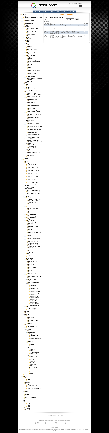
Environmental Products (32, 326)
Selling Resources (28, 22)
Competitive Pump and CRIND (35, 276)
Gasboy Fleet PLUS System (33, 170)
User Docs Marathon (34, 297)
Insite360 (27, 311)
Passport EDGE (32, 69)
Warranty (32, 373)
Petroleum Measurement (34, 117)
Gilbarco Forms (30, 253)
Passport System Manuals (31, 397)
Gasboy (27, 26)
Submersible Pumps (33, 132)
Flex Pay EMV (32, 264)
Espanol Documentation (33, 208)
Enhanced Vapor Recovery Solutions (34, 94)
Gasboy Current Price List (32, 28)
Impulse (30, 64)
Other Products (32, 66)
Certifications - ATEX (34, 335)
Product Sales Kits (31, 55)
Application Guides (28, 16)
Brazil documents (29, 23)
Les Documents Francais (34, 212)
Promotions (29, 75)
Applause (31, 57)
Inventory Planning (32, 108)
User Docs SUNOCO (34, 303)
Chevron (30, 79)
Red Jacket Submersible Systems (41, 429)
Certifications (31, 317)
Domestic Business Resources (33, 197)
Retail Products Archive (32, 406)
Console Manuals (33, 337)
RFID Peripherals (32, 273)
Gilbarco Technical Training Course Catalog (33, 17)
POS (27, 402)
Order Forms (29, 47)
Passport (30, 67)
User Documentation (33, 284)
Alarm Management (33, 99)
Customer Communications (32, 393)
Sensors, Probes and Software (35, 122)
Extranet (81, 3)
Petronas (30, 272)
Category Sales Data (31, 93)
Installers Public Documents (34, 246)
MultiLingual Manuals (34, 352)
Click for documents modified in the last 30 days (54, 17)
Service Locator (70, 3)
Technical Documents (30, 20)
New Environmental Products (34, 116)
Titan (30, 235)
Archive (25, 376)
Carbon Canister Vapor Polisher (35, 96)
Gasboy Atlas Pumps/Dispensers (33, 166)
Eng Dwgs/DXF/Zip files (33, 241)
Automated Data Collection (34, 100)
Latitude (30, 231)
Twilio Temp (26, 374)
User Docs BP (33, 285)
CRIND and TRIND (32, 262)
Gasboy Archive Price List (32, 387)
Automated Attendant (33, 261)
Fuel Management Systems (34, 61)
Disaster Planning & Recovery (35, 200)
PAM (30, 249)
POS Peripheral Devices (34, 282)
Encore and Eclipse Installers (34, 226)
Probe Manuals (33, 359)
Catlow (27, 25)
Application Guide (33, 334)
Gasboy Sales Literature (32, 35)
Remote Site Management (32, 306)
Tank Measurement (32, 155)
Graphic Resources (33, 44)
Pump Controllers (32, 321)
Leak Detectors (32, 318)
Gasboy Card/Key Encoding (32, 167)
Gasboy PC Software (31, 179)
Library (24, 14)
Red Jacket (28, 87)
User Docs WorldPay (34, 305)
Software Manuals (34, 365)
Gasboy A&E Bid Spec (31, 164)
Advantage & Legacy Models (34, 222)
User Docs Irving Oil (34, 296)
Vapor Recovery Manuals (35, 371)
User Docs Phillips (34, 300)
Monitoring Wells (32, 150)
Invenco (27, 312)
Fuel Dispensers (30, 220)
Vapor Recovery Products (34, 123)
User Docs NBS (33, 299)
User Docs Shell (33, 302)
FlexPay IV (31, 270)
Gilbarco (27, 37)
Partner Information (30, 394)
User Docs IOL (33, 294)
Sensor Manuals (33, 362)
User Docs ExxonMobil (34, 290)
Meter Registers (79, 429)
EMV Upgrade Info (31, 41)
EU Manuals (31, 341)
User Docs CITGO (34, 288)
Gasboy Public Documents (32, 182)
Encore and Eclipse (33, 225)
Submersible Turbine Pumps (33, 88)
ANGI (27, 161)
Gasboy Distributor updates (32, 29)
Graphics (29, 43)
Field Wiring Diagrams (33, 243)
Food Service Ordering (31, 214)
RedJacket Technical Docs (32, 315)
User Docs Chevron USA (35, 287)
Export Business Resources (32, 206)
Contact (47, 415)
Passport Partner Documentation (30, 19)
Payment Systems (32, 73)
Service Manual (32, 250)
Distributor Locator (77, 3)
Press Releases (32, 46)
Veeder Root (28, 91)
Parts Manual (30, 258)
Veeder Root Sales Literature (33, 140)
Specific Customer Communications (34, 78)
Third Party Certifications (35, 367)
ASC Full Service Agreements (35, 199)
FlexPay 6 (31, 265)
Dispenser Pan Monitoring (34, 144)
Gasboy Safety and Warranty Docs (34, 191)
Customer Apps (29, 377)
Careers (51, 415)
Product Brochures (31, 52)
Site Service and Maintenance (35, 111)
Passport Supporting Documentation (33, 396)
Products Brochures (31, 113)
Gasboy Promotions (31, 32)
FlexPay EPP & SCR (33, 268)
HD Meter (31, 63)
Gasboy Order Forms (31, 31)
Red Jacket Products (31, 125)
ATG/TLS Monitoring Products (35, 114)
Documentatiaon (32, 332)
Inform (31, 350)
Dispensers (28, 382)
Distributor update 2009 (32, 385)
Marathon (29, 381)
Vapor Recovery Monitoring (32, 309)
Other (27, 82)
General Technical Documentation (34, 240)
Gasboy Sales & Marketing (32, 34)
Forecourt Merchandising (32, 217)
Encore (30, 58)
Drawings (32, 344)
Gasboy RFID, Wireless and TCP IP (34, 190)
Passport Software (32, 279)
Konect (28, 256)
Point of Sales (30, 275)
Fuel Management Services (32, 97)
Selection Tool (31, 343)
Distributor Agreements (33, 202)
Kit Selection (31, 247)
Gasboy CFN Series (31, 169)
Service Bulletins (33, 364)
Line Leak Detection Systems (54, 429)
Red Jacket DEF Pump (33, 90)
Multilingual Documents (33, 320)
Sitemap (61, 415)
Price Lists (29, 50)
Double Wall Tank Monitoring (34, 146)
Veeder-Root (28, 409)
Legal (58, 415)
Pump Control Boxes (33, 128)
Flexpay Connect (32, 267)
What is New (29, 81)
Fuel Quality (32, 349)
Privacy (54, 415)
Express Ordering (32, 60)
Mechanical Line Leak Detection (35, 126)
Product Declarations (34, 361)
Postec (27, 84)
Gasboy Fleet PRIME (31, 172)
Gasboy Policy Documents (32, 181)
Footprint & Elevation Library (34, 244)
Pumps (30, 323)
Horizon (30, 229)
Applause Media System (34, 219)
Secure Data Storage (33, 110)
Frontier (30, 54)
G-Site (28, 403)
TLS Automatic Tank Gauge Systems (26, 429)
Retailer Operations (31, 76)
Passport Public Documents (32, 49)
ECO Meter (31, 223)
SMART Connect (32, 308)
